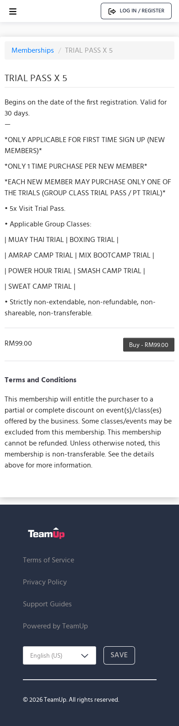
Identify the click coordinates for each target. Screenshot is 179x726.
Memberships (33, 50)
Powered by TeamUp (55, 626)
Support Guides (47, 604)
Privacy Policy (45, 582)
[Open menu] (12, 11)
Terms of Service (48, 560)
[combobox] (59, 655)
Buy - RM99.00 (148, 345)
